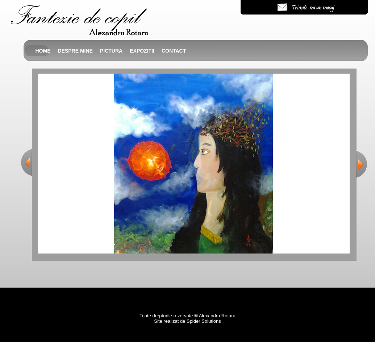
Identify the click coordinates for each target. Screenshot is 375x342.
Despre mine (75, 51)
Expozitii (142, 51)
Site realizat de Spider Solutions (187, 321)
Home (43, 51)
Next (361, 164)
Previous (26, 162)
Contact (174, 51)
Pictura (111, 51)
